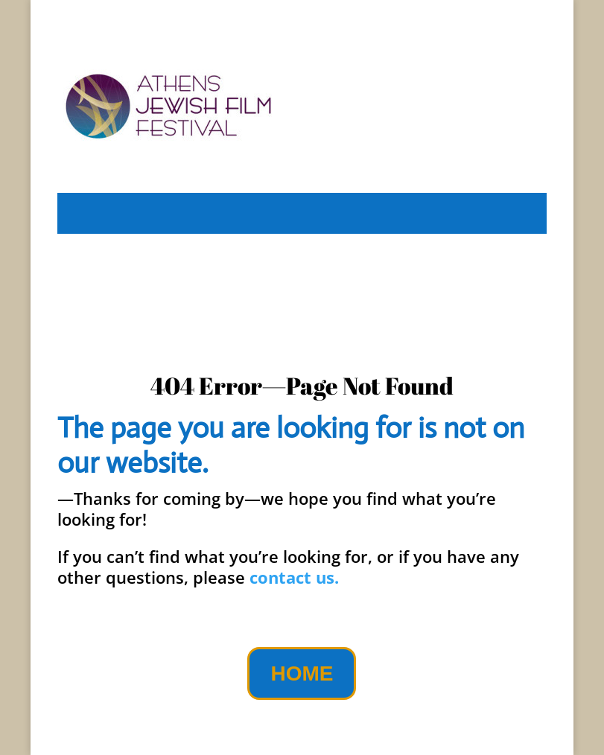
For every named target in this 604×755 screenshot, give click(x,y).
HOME (301, 673)
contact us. (294, 577)
